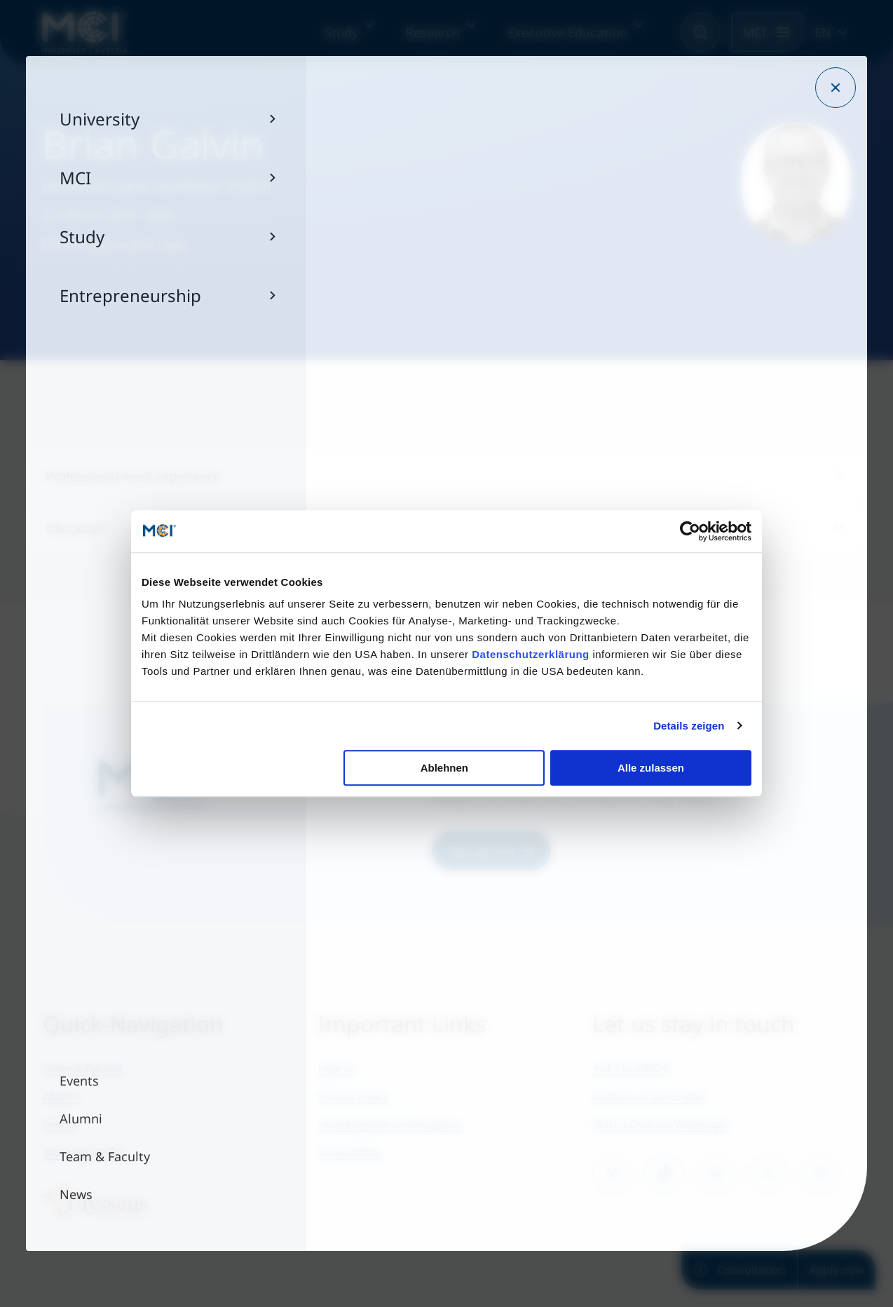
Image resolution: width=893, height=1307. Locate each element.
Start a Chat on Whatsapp (660, 1124)
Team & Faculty (83, 1068)
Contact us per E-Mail (648, 1096)
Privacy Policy (353, 1096)
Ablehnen (444, 768)
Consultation (739, 1269)
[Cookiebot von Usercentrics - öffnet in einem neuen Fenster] (690, 531)
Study (341, 32)
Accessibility (349, 1152)
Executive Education (567, 32)
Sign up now (491, 850)
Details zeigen (688, 726)
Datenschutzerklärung (530, 654)
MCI (754, 32)
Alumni (61, 1096)
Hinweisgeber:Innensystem (390, 1124)
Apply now (836, 1270)
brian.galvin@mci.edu (114, 244)
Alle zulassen (651, 768)
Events (60, 1124)
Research (433, 32)
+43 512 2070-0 (631, 1068)
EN (822, 32)
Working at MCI (84, 1152)
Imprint (337, 1068)
